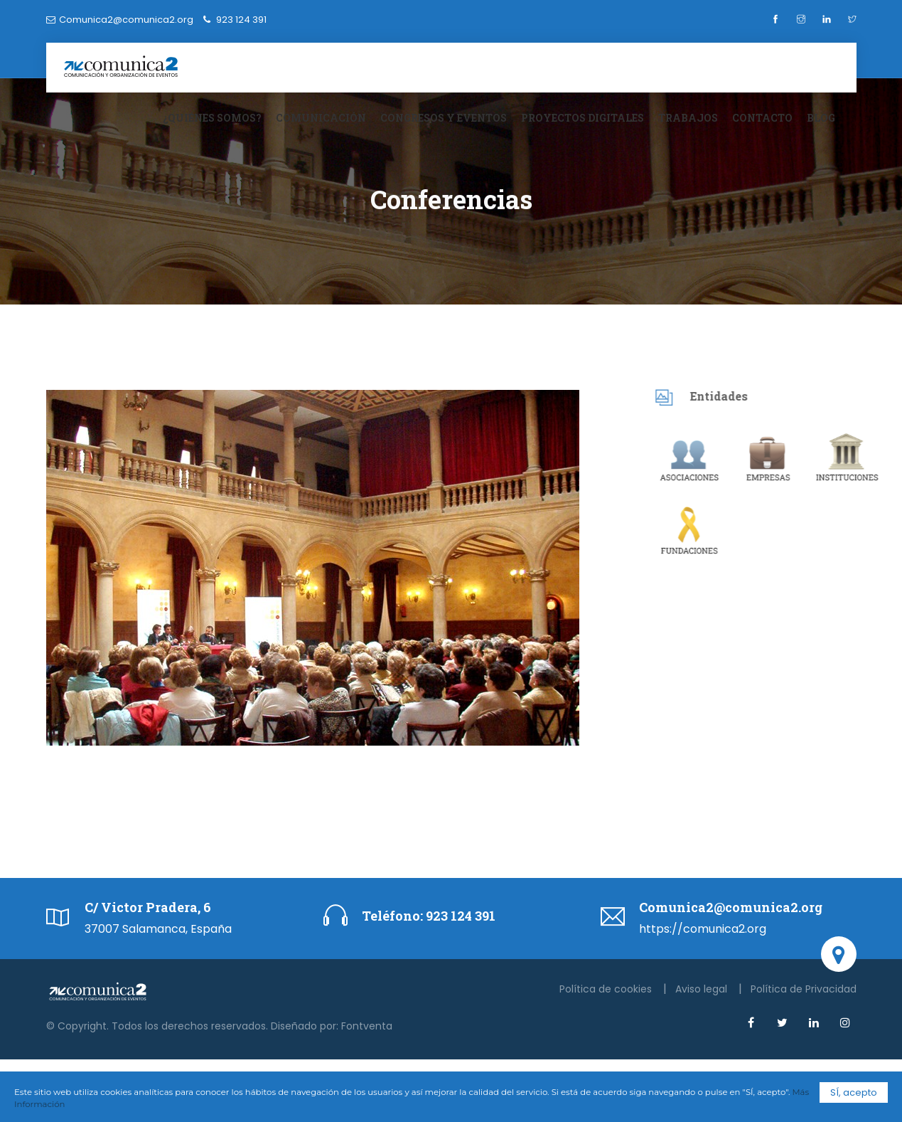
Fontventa (366, 1026)
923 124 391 (459, 915)
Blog (821, 118)
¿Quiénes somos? (212, 118)
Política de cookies (607, 989)
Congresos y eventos (443, 118)
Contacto (762, 118)
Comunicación (321, 118)
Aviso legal (702, 989)
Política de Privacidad (804, 989)
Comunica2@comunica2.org (126, 19)
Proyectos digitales (582, 118)
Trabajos (688, 118)
